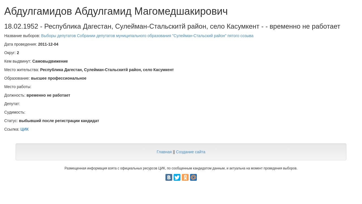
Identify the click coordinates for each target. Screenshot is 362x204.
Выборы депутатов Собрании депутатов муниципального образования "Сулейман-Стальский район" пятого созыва (147, 35)
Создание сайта (190, 152)
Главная (164, 152)
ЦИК (24, 129)
